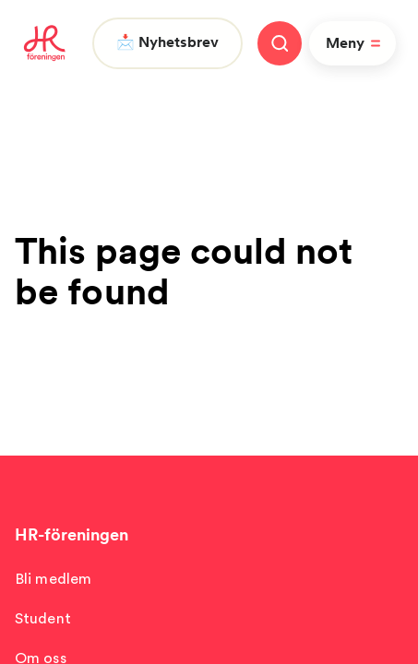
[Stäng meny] (279, 43)
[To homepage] (44, 43)
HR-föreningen (71, 534)
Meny (356, 43)
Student (43, 618)
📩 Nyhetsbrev (167, 42)
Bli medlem (53, 578)
